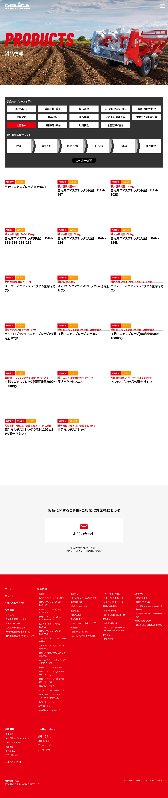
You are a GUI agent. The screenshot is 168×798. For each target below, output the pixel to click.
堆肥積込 (84, 125)
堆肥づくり (72, 146)
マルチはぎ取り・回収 (115, 108)
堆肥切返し (21, 108)
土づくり (98, 146)
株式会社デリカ (12, 780)
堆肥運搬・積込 (115, 125)
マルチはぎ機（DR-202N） (114, 602)
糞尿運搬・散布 (53, 108)
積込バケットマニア (46, 686)
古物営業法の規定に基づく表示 (18, 631)
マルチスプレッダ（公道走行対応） (52, 690)
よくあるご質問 (44, 749)
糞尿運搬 (84, 108)
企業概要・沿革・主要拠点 (16, 619)
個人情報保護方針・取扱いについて (20, 636)
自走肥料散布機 (110, 623)
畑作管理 (151, 146)
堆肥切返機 (76, 614)
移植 (124, 146)
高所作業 (84, 117)
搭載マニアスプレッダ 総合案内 (51, 667)
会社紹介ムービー (13, 751)
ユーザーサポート (46, 729)
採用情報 (9, 729)
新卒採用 (9, 734)
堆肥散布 (21, 125)
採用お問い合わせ (13, 755)
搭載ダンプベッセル (79, 606)
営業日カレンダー (13, 623)
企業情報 (9, 610)
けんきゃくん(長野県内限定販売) (149, 625)
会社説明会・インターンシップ (17, 738)
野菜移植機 (108, 639)
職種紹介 (9, 746)
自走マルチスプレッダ (47, 701)
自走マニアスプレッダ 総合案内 (51, 597)
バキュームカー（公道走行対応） (83, 623)
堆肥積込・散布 (53, 125)
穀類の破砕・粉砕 (147, 108)
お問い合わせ (44, 736)
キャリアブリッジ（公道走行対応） (84, 597)
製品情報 (42, 589)
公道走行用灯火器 (115, 117)
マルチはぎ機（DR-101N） (114, 597)
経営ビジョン (11, 615)
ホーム (8, 589)
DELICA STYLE (13, 762)
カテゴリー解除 (84, 160)
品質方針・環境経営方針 (15, 627)
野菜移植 (53, 117)
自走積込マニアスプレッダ (49, 710)
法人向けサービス (45, 745)
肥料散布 (21, 117)
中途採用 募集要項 (13, 742)
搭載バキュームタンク (79, 631)
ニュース (9, 596)
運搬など (46, 146)
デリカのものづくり (14, 603)
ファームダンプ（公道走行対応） (83, 636)
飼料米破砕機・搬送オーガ (114, 614)
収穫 (18, 146)
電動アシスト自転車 (146, 117)
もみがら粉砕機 (110, 610)
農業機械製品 (43, 741)
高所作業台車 (141, 597)
